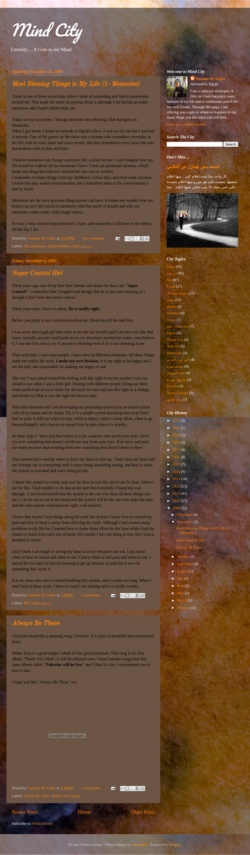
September (185, 564)
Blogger (175, 844)
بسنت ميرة (175, 366)
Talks (76, 246)
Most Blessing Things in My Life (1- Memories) (76, 84)
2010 (176, 501)
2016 (176, 457)
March (182, 600)
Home (84, 812)
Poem (171, 286)
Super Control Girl (37, 273)
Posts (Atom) (42, 823)
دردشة (87, 246)
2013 (176, 479)
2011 (176, 493)
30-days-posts (177, 293)
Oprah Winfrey (59, 246)
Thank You (175, 340)
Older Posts (142, 812)
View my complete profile (186, 124)
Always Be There (35, 623)
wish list (173, 346)
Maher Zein (61, 796)
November (185, 522)
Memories (38, 246)
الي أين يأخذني (178, 359)
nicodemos (140, 844)
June (181, 586)
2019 (176, 435)
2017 (176, 450)
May (181, 593)
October (183, 556)
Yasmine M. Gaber (211, 79)
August (183, 571)
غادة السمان (176, 373)
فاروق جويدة (176, 379)
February (184, 608)
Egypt (171, 333)
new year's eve (178, 326)
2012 (176, 486)
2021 (176, 420)
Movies (172, 386)
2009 (176, 508)
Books (171, 306)
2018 (176, 442)
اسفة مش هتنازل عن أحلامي (193, 166)
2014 (176, 471)
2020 (176, 428)
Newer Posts (25, 812)
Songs (75, 796)
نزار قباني (174, 399)
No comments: (94, 238)
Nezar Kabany (177, 393)
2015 (176, 464)
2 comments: (91, 788)
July (180, 578)
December (185, 514)
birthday (173, 313)
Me (26, 246)
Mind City (45, 30)
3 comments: (91, 595)
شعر (170, 300)
